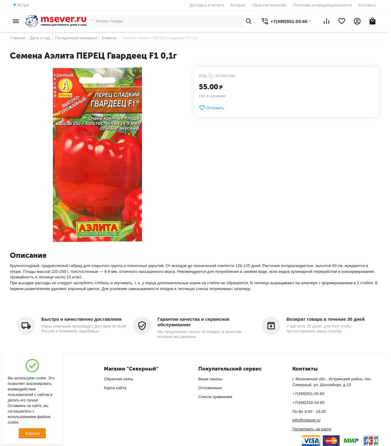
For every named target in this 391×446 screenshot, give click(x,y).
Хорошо (32, 433)
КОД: (203, 76)
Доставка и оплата (207, 5)
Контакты (367, 5)
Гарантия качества (269, 5)
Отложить (211, 108)
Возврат (238, 5)
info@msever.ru (306, 420)
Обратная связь (118, 379)
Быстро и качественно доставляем (81, 319)
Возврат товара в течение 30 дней (325, 319)
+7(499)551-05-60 (308, 393)
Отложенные (210, 388)
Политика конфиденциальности (322, 5)
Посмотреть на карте (311, 429)
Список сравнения (215, 396)
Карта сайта (115, 388)
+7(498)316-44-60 (308, 402)
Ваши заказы (210, 379)
